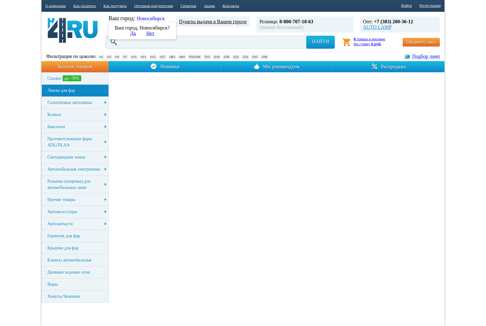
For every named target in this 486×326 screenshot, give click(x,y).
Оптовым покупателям (153, 5)
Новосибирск (151, 18)
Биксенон (56, 126)
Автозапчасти (60, 223)
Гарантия (188, 5)
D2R (226, 57)
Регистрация (430, 5)
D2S (236, 57)
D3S (245, 57)
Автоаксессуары (62, 211)
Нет (150, 33)
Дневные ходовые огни (68, 272)
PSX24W (195, 57)
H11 (143, 57)
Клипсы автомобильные (69, 260)
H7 (125, 57)
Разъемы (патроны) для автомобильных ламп (68, 184)
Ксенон (54, 114)
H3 (109, 57)
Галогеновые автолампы (69, 102)
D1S (207, 57)
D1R (216, 57)
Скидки (64, 78)
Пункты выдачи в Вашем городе (213, 21)
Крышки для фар (63, 248)
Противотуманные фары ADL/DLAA (69, 141)
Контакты (231, 5)
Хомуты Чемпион (63, 296)
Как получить (115, 5)
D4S (255, 57)
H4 (117, 57)
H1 (101, 57)
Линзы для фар (61, 90)
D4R (264, 57)
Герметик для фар (63, 236)
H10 (134, 57)
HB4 (182, 57)
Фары (52, 284)
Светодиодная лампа (66, 157)
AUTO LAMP (377, 27)
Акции (209, 5)
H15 (153, 57)
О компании (55, 5)
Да (133, 33)
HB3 (172, 57)
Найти (320, 41)
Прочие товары (61, 199)
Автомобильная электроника (73, 169)
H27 (163, 57)
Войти (406, 5)
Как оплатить (84, 5)
